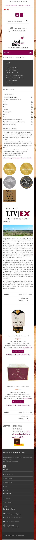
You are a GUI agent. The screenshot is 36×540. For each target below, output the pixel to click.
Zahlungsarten (8, 482)
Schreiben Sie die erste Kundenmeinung (18, 354)
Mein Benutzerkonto (11, 5)
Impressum (7, 498)
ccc (31, 52)
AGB (6, 506)
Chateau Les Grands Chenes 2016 (18, 336)
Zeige (20, 294)
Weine (10, 57)
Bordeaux (17, 57)
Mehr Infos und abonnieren (10, 461)
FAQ (6, 486)
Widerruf (7, 490)
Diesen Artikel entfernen (31, 97)
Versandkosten (27, 347)
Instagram (4, 466)
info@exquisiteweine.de (13, 521)
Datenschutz (8, 502)
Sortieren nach (24, 298)
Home (5, 57)
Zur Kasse (20, 5)
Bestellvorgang (8, 474)
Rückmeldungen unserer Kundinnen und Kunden (17, 158)
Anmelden (27, 5)
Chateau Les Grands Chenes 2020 (18, 387)
